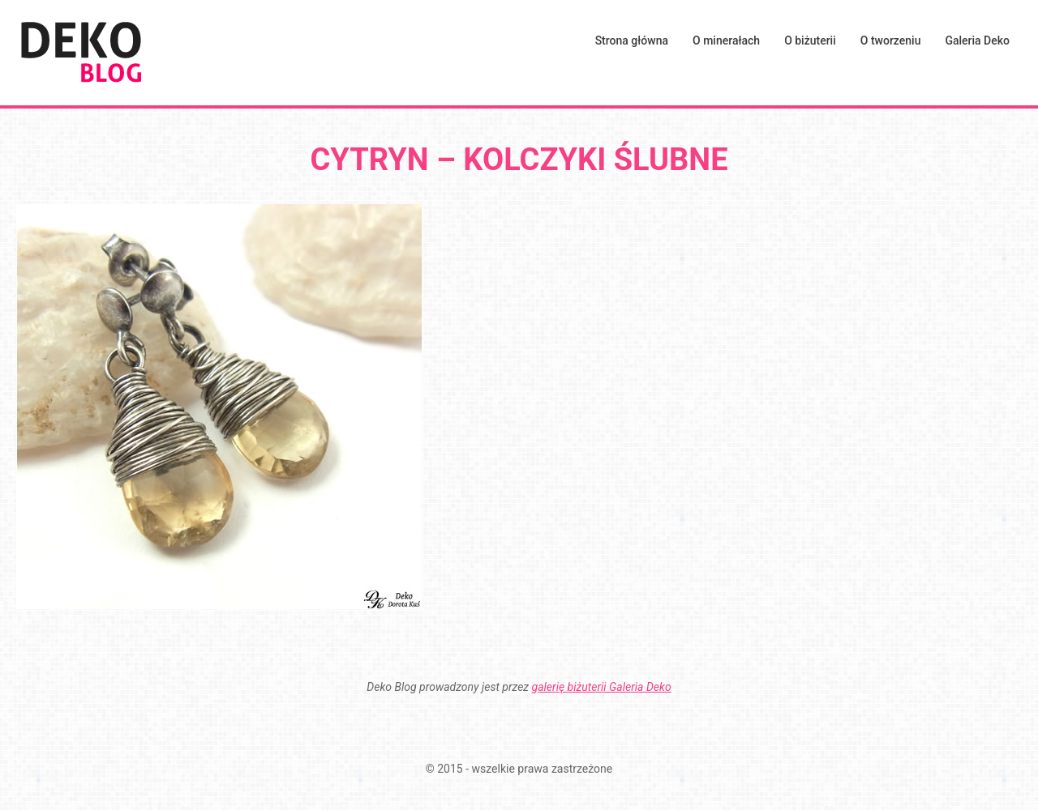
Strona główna (631, 40)
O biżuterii (810, 40)
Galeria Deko (977, 40)
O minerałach (726, 40)
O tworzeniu (890, 40)
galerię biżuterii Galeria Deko (601, 686)
